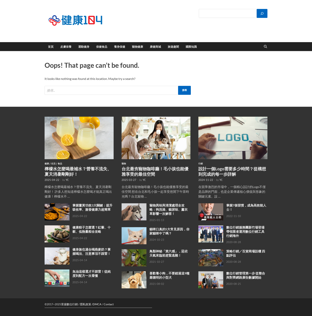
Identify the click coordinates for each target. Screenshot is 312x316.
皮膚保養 (65, 46)
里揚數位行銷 (69, 304)
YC (67, 179)
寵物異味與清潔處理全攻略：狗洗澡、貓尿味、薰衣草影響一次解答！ (168, 209)
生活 (53, 163)
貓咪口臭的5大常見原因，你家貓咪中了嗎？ (169, 231)
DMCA (97, 304)
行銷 (200, 163)
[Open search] (265, 46)
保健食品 (101, 46)
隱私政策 (85, 304)
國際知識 (191, 46)
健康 (47, 163)
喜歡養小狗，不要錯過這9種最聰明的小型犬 (169, 275)
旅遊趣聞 (173, 46)
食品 (60, 163)
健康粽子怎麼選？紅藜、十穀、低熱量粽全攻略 (91, 229)
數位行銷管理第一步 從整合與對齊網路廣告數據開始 (245, 275)
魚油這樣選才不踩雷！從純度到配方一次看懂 (91, 273)
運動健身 (83, 46)
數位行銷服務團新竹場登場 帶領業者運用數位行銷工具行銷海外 (245, 231)
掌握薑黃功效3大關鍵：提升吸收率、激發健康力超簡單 (92, 207)
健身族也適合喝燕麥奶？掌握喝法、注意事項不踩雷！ (91, 251)
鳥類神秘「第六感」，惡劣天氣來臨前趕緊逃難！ (168, 253)
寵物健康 (137, 46)
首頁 (51, 46)
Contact (109, 304)
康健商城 (155, 46)
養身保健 (119, 46)
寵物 (124, 163)
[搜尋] (262, 13)
